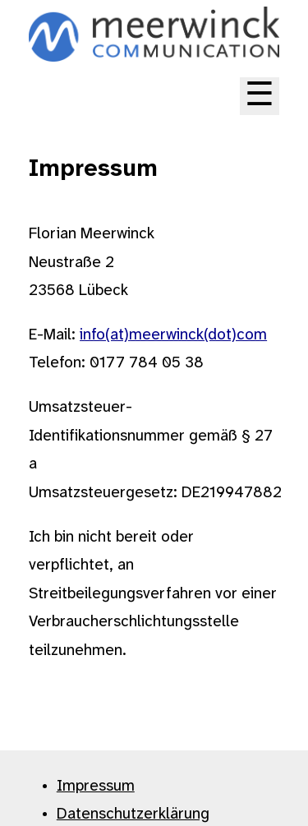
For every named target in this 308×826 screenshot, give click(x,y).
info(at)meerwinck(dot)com (173, 335)
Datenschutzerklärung (133, 814)
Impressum (96, 786)
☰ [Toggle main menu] (259, 96)
